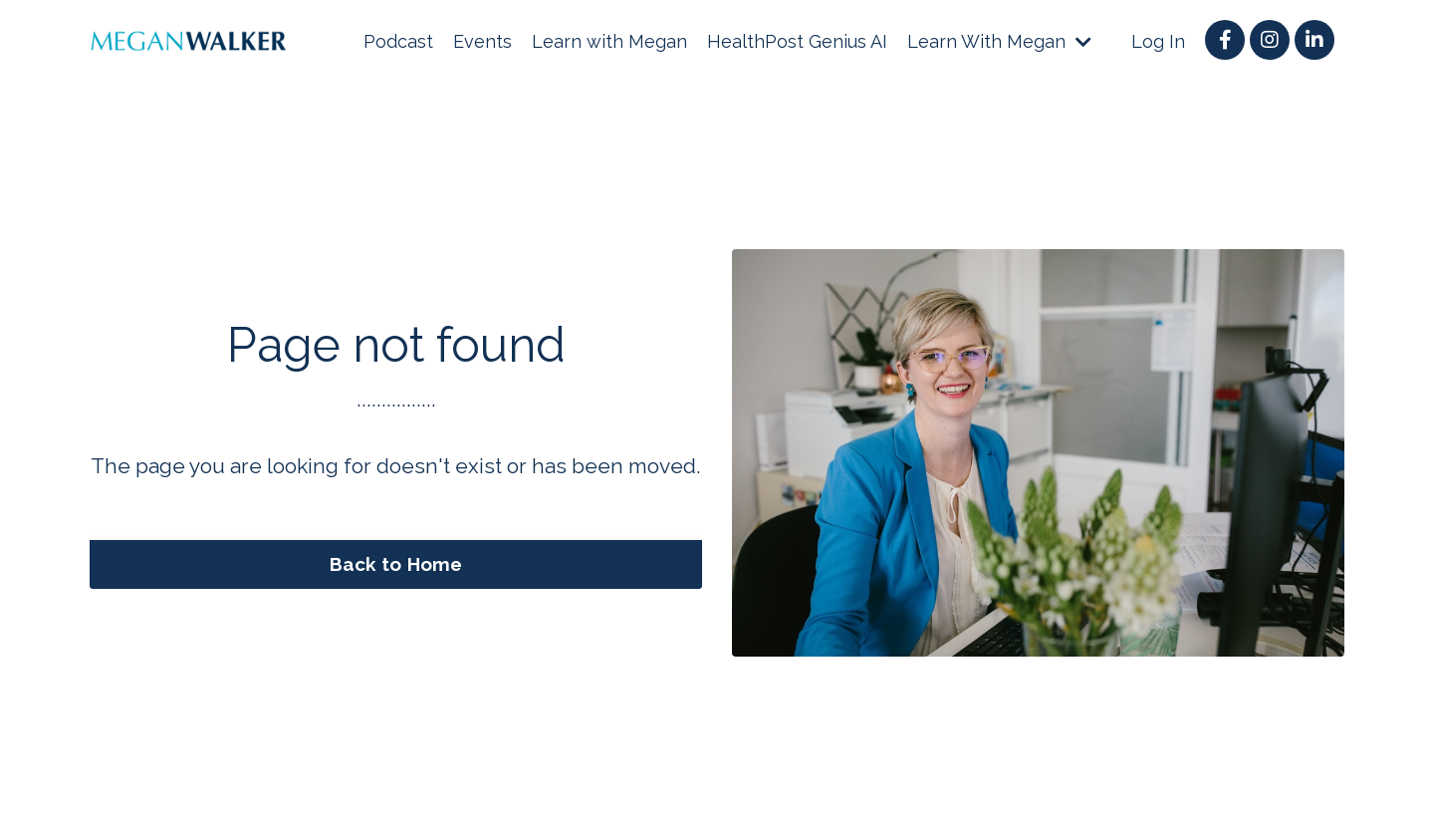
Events (482, 41)
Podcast (398, 41)
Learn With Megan (999, 41)
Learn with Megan (609, 41)
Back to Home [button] (396, 564)
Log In (1158, 41)
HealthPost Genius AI (797, 41)
